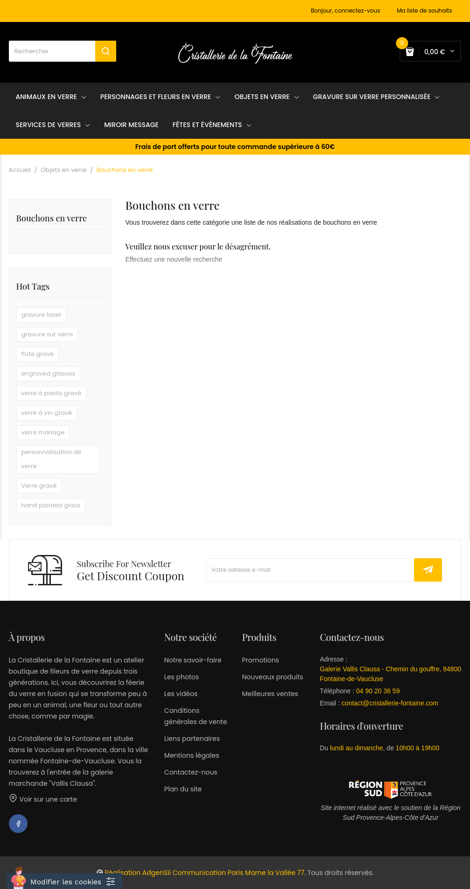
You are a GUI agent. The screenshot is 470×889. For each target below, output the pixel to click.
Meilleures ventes (270, 693)
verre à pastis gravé (51, 393)
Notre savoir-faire (193, 660)
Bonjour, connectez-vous (345, 10)
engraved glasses (48, 373)
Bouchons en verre (51, 219)
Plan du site (183, 789)
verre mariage (42, 432)
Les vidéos (180, 693)
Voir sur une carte (43, 799)
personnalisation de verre (51, 459)
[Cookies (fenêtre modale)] (64, 881)
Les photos (181, 677)
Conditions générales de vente (195, 716)
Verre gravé (39, 485)
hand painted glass (50, 505)
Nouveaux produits (272, 677)
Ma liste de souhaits (424, 10)
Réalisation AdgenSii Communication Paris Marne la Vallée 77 (204, 872)
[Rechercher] (62, 51)
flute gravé (37, 353)
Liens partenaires (192, 738)
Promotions (260, 660)
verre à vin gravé (46, 412)
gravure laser (41, 314)
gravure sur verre (47, 334)
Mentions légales (191, 755)
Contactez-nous (190, 772)
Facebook (18, 823)
